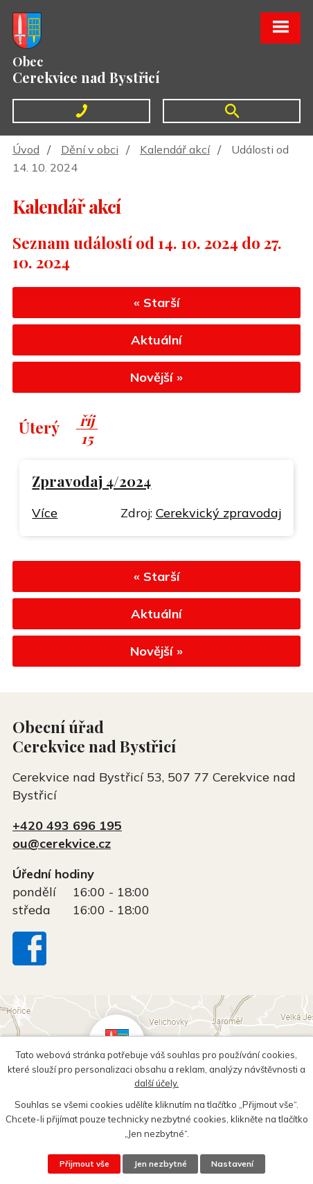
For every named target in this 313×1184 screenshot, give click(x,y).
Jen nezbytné (160, 1163)
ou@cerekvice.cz (61, 843)
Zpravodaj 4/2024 (91, 481)
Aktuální (156, 340)
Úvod (25, 149)
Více (44, 513)
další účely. (156, 1083)
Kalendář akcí (175, 149)
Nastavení (232, 1163)
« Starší (157, 303)
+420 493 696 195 (67, 825)
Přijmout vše (84, 1163)
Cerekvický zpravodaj (218, 513)
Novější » (156, 377)
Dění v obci (89, 149)
